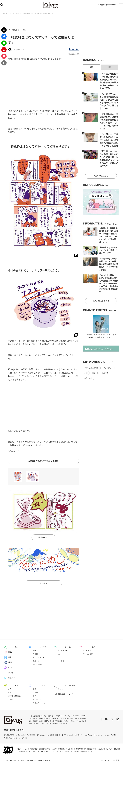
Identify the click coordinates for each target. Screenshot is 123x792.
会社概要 (116, 760)
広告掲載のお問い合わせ (104, 5)
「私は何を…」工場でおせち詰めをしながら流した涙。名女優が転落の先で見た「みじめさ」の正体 (108, 134)
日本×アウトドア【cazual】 (64, 735)
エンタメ (61, 647)
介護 (85, 362)
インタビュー (108, 357)
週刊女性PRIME (9, 735)
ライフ (36, 685)
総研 (10, 647)
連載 (10, 657)
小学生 (10, 699)
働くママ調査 (37, 664)
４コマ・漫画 (14, 13)
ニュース (11, 678)
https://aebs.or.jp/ (87, 751)
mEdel (23, 735)
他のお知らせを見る (101, 290)
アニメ (60, 657)
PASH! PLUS (31, 735)
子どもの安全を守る (91, 357)
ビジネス (36, 647)
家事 (34, 689)
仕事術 (35, 654)
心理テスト (88, 367)
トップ (5, 13)
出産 (9, 692)
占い (10, 668)
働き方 (35, 651)
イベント (61, 661)
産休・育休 (37, 661)
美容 (34, 696)
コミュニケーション (40, 703)
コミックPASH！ (110, 735)
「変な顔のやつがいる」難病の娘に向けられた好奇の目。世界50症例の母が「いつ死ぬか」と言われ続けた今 (108, 151)
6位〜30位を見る (101, 166)
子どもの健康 (88, 654)
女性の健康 (87, 651)
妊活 (9, 689)
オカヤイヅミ (15, 451)
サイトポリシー (105, 760)
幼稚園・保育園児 (14, 696)
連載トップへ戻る (19, 30)
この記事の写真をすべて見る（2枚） (43, 461)
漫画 (10, 662)
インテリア (37, 699)
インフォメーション (66, 685)
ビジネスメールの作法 (100, 362)
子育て (10, 685)
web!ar (18, 735)
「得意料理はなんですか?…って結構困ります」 (37, 13)
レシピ (10, 673)
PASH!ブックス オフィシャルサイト (15, 738)
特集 (10, 652)
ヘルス (86, 647)
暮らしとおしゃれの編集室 (45, 735)
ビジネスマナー (38, 657)
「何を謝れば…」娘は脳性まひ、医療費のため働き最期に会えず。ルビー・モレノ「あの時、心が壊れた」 (108, 117)
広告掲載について (65, 691)
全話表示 (43, 584)
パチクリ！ (100, 735)
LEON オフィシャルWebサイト (85, 735)
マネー (35, 692)
